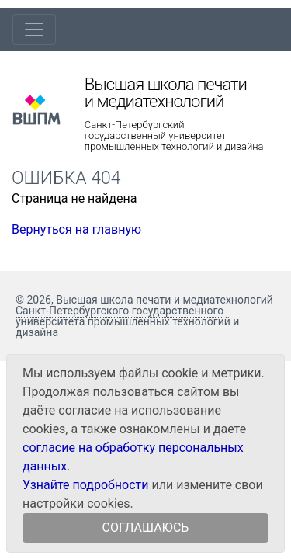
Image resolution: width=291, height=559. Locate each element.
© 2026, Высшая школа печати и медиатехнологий (144, 299)
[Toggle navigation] (34, 29)
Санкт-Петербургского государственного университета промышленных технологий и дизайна (127, 321)
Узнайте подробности (85, 484)
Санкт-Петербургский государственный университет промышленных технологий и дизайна (174, 136)
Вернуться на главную (76, 229)
